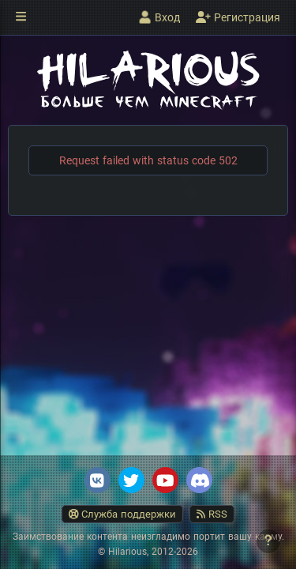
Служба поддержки (123, 514)
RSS (212, 514)
